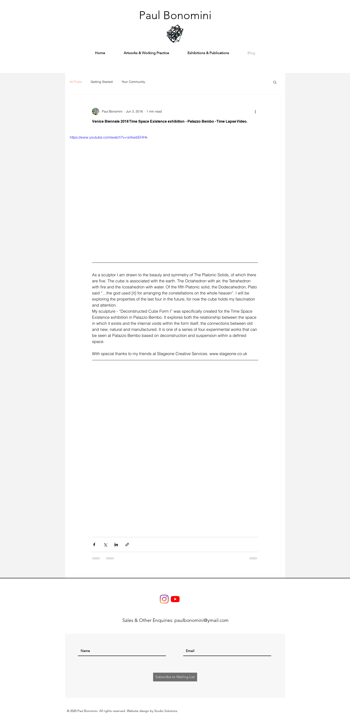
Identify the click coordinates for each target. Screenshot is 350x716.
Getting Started (102, 82)
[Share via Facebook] (94, 544)
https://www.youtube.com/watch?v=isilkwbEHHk (108, 137)
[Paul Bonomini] (175, 15)
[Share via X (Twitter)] (105, 544)
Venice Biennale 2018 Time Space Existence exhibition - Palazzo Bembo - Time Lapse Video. (169, 121)
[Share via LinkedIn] (116, 544)
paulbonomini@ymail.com (201, 620)
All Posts (76, 82)
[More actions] (255, 111)
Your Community (133, 82)
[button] (275, 82)
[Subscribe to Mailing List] (175, 677)
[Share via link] (127, 544)
